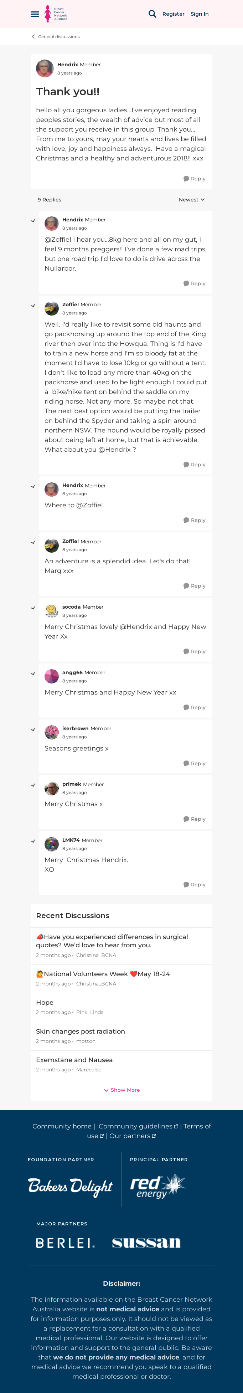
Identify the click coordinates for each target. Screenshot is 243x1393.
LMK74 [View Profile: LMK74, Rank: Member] (71, 840)
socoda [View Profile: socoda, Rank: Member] (71, 607)
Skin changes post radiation (80, 1031)
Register (173, 14)
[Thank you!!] (74, 228)
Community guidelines (135, 1126)
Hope (44, 1003)
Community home (62, 1126)
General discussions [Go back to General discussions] (55, 36)
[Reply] (194, 179)
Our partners (129, 1136)
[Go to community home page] (56, 13)
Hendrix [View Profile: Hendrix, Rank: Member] (67, 64)
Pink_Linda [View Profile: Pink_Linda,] (90, 1012)
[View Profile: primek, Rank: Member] (52, 788)
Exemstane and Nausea (74, 1060)
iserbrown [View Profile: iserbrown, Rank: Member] (75, 728)
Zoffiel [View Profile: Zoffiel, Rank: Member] (70, 304)
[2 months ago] (53, 955)
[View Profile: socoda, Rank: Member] (52, 611)
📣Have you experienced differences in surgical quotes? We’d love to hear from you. (112, 941)
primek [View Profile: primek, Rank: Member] (71, 784)
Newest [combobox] (192, 200)
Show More (121, 1090)
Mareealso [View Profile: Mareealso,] (89, 1069)
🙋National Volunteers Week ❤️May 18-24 (103, 974)
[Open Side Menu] (35, 14)
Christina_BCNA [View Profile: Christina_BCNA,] (96, 955)
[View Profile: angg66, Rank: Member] (52, 676)
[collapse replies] (33, 221)
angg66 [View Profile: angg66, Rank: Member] (72, 672)
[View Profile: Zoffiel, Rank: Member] (52, 308)
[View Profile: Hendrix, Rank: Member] (45, 68)
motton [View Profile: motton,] (85, 1041)
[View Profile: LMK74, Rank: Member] (52, 844)
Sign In (200, 14)
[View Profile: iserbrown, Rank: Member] (52, 732)
